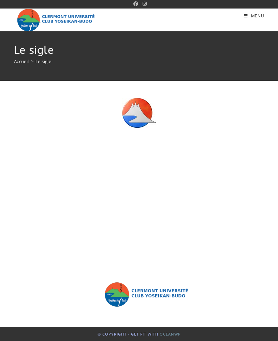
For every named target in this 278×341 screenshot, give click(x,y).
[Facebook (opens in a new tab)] (135, 4)
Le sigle (43, 61)
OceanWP (170, 334)
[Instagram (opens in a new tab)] (144, 4)
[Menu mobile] (254, 16)
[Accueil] (21, 61)
